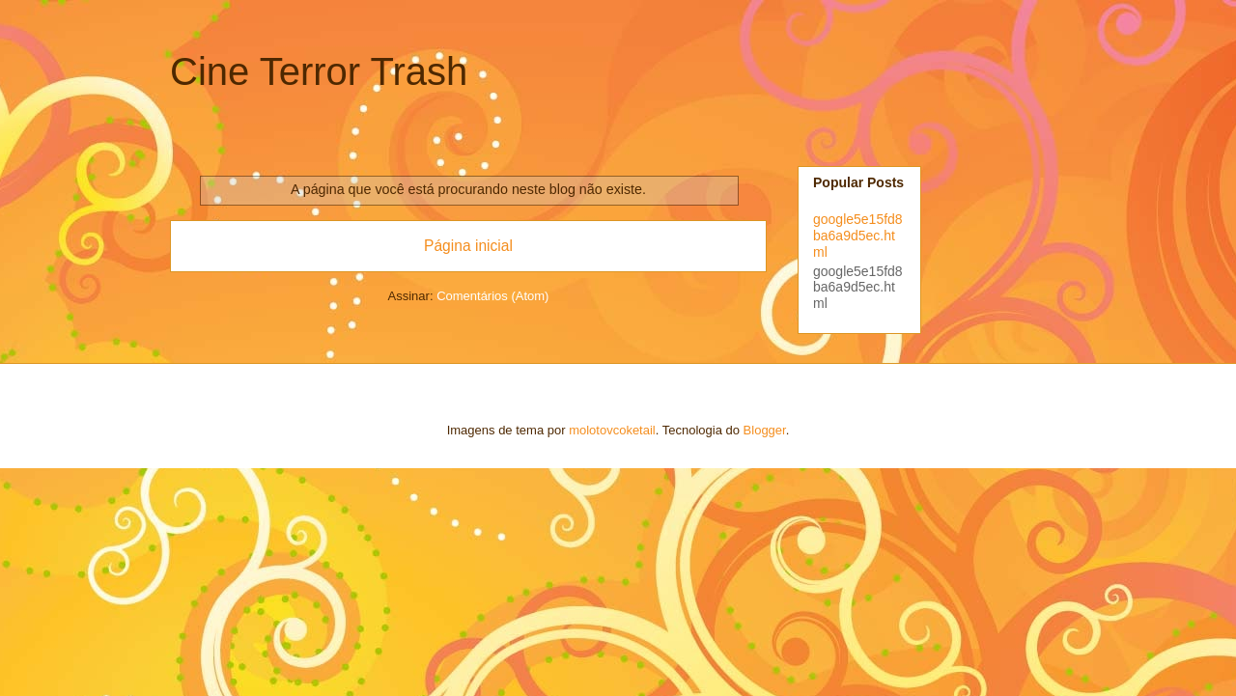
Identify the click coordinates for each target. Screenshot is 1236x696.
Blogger (765, 430)
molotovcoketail (612, 430)
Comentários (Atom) (492, 296)
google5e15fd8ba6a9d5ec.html (858, 235)
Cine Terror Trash (318, 71)
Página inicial (468, 245)
